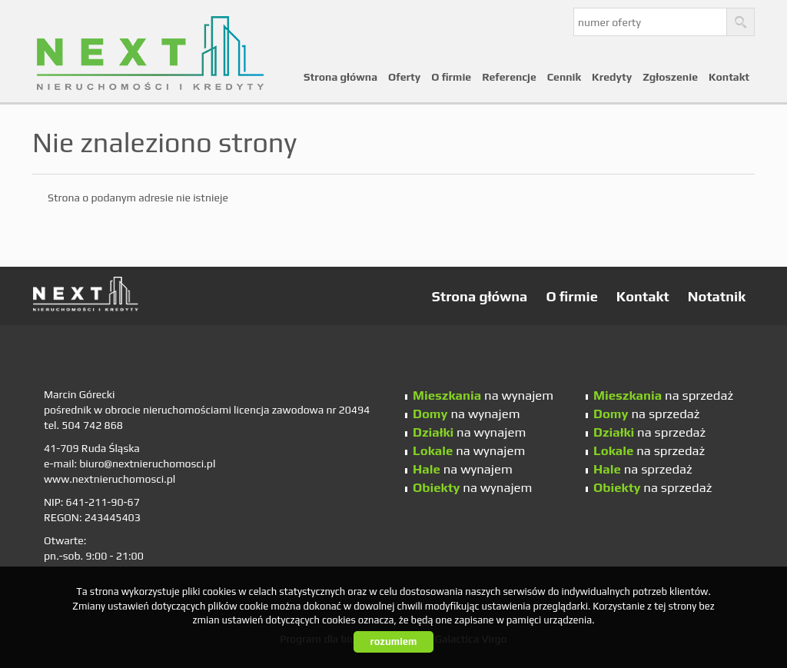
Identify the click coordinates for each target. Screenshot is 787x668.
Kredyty (612, 77)
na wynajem (483, 395)
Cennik (564, 77)
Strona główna (340, 77)
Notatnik (716, 296)
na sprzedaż (663, 395)
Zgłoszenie (670, 77)
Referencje (509, 77)
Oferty (404, 77)
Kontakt (729, 77)
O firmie (451, 77)
